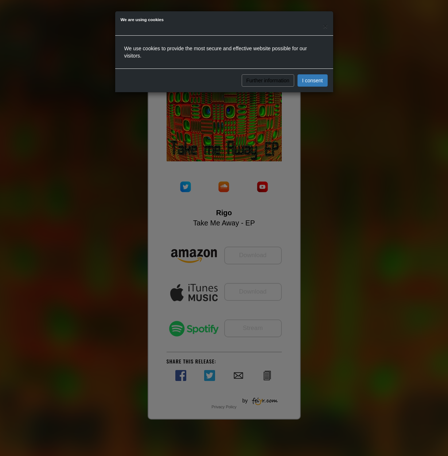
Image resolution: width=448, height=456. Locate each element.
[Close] (325, 26)
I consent (312, 80)
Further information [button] (267, 80)
